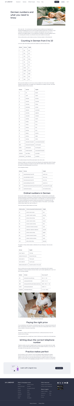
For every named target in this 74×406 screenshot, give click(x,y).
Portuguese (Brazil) (31, 388)
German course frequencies (46, 386)
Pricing (38, 1)
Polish (28, 392)
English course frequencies (46, 384)
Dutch (28, 390)
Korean (19, 395)
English (19, 384)
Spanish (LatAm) (30, 384)
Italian (19, 397)
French (19, 388)
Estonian (29, 386)
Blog (42, 1)
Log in (63, 1)
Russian (19, 392)
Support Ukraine (44, 391)
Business (24, 1)
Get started (59, 368)
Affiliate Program (31, 1)
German (19, 390)
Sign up (56, 1)
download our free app (34, 358)
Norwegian (29, 397)
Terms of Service (33, 403)
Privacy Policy (41, 403)
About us (43, 395)
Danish (28, 395)
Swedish (28, 394)
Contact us (43, 393)
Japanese (20, 394)
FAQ (50, 395)
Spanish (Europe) (21, 386)
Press (50, 391)
